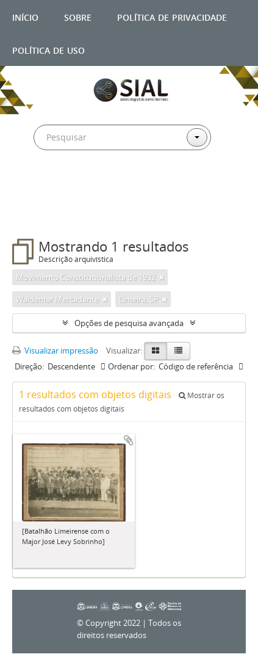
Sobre (77, 16)
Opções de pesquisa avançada (129, 323)
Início (25, 16)
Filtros (39, 214)
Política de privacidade (172, 16)
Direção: (29, 366)
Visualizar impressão (55, 350)
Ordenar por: (131, 366)
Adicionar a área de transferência (129, 440)
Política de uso (48, 49)
